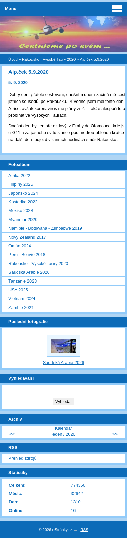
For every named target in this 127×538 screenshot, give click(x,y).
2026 (70, 434)
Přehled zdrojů (22, 458)
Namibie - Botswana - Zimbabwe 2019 (45, 228)
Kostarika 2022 (22, 201)
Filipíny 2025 (20, 184)
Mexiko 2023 (20, 210)
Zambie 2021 (21, 307)
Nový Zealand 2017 (27, 237)
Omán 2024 (19, 245)
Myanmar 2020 (22, 219)
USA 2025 (18, 289)
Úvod (13, 59)
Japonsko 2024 (23, 193)
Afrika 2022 (19, 175)
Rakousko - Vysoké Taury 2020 (49, 59)
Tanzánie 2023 (22, 281)
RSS (84, 530)
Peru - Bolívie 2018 (26, 254)
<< (12, 434)
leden (56, 434)
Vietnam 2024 (21, 298)
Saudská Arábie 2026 (29, 272)
